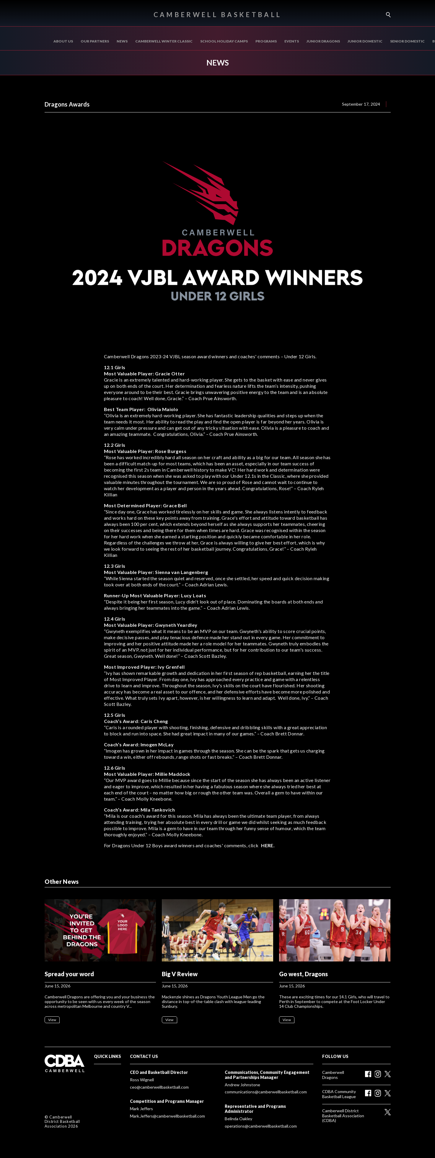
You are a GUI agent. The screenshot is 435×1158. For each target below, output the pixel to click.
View (52, 1020)
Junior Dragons (323, 41)
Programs (266, 41)
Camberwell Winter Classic (164, 41)
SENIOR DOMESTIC (407, 41)
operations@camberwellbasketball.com (261, 1126)
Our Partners (95, 41)
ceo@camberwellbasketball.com (159, 1087)
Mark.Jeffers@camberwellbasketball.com (167, 1116)
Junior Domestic (365, 41)
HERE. (268, 845)
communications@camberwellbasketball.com (266, 1092)
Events (291, 41)
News (122, 41)
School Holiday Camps (224, 41)
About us (63, 41)
